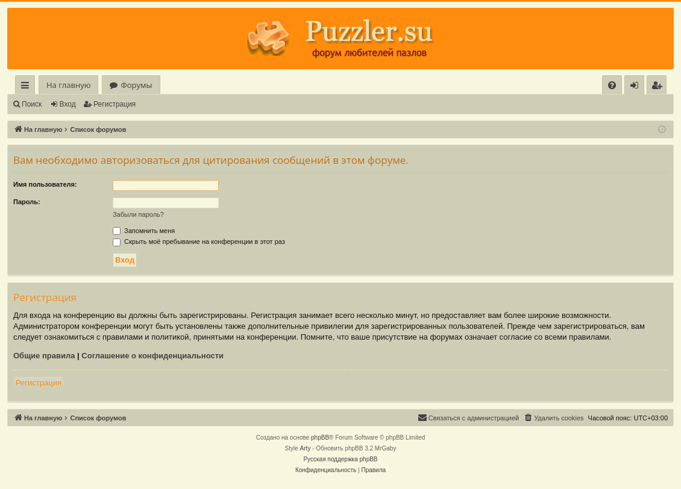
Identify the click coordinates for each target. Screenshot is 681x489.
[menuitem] (612, 85)
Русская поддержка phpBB (340, 459)
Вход (68, 104)
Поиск (32, 104)
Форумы (136, 84)
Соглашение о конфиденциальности (152, 355)
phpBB (320, 437)
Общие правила (44, 355)
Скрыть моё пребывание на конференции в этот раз (199, 241)
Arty (305, 448)
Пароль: (26, 201)
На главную (68, 84)
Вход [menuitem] (637, 87)
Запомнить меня (144, 230)
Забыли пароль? (138, 214)
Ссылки (27, 87)
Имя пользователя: (45, 184)
